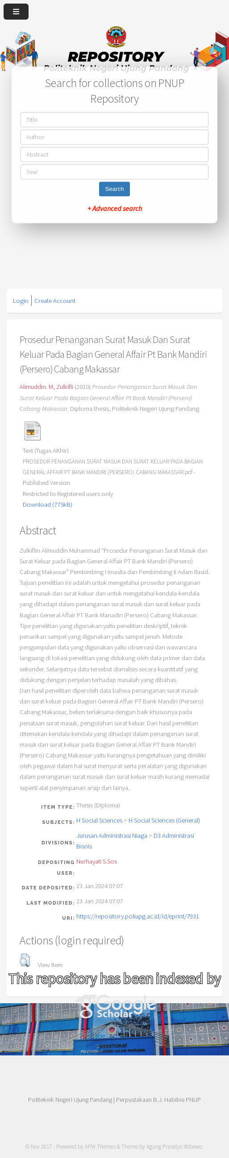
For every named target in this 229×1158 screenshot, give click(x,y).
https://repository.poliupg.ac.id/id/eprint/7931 (137, 916)
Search (114, 189)
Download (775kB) (47, 504)
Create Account (54, 301)
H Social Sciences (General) (164, 820)
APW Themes (100, 1146)
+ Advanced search (114, 208)
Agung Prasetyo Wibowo (174, 1146)
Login (21, 301)
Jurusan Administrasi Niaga (111, 835)
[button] (25, 960)
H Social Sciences (99, 820)
